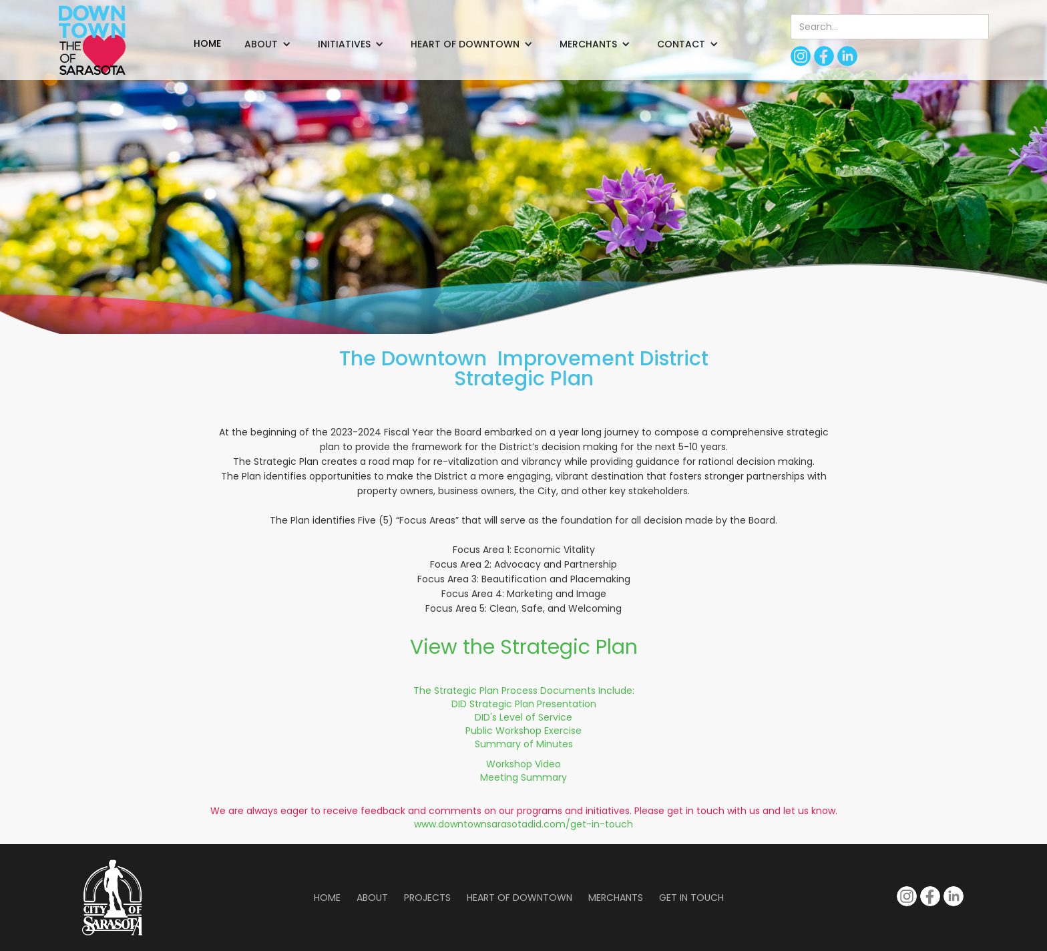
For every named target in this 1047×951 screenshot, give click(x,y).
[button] (267, 44)
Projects (427, 897)
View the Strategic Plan (524, 647)
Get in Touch (691, 897)
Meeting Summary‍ (523, 777)
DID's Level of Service (523, 717)
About (372, 897)
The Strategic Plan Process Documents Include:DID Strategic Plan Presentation (523, 697)
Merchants (615, 897)
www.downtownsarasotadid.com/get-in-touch (523, 824)
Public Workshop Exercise (523, 730)
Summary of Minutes (524, 744)
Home (327, 897)
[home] (92, 40)
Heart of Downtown (519, 897)
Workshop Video (523, 764)
